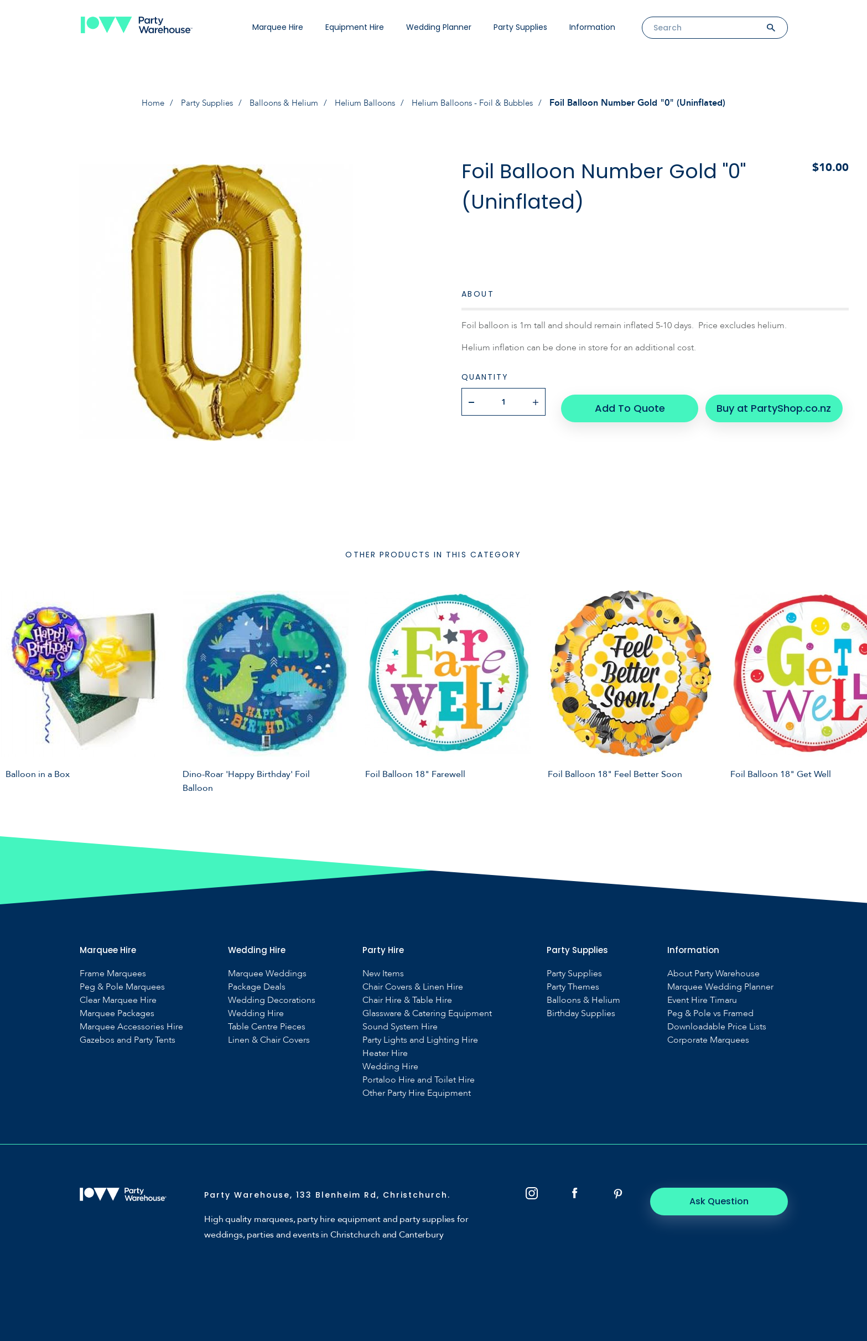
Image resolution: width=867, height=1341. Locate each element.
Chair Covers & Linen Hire (412, 987)
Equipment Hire (354, 27)
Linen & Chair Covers (269, 1040)
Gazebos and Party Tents (127, 1040)
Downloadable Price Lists (716, 1027)
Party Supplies (520, 27)
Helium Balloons (365, 103)
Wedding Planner (438, 27)
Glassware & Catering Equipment (427, 1013)
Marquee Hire (277, 27)
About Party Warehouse (713, 974)
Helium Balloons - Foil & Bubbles (480, 103)
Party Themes (573, 987)
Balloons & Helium (279, 103)
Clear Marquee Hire (118, 1000)
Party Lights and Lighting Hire (420, 1040)
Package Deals (256, 987)
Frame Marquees (113, 974)
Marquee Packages (117, 1013)
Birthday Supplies (581, 1013)
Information (592, 27)
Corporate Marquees (708, 1040)
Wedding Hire (256, 1013)
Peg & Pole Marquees (122, 987)
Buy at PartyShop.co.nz (766, 401)
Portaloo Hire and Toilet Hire (418, 1080)
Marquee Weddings (267, 974)
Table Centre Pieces (266, 1027)
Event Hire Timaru (702, 1000)
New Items (383, 974)
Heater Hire (385, 1053)
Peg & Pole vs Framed (710, 1013)
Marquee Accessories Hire (131, 1027)
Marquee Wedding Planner (720, 987)
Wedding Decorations (271, 1000)
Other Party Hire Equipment (416, 1093)
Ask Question (726, 1201)
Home (141, 103)
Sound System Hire (400, 1027)
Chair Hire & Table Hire (407, 1000)
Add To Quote (630, 401)
